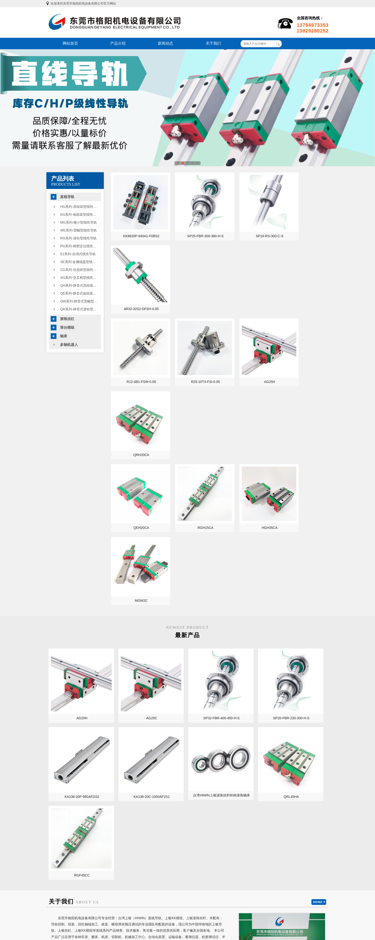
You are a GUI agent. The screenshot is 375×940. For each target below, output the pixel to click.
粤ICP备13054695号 (241, 917)
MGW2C (301, 354)
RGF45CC (242, 523)
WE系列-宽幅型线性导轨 (78, 230)
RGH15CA (191, 354)
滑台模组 (67, 327)
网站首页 (70, 43)
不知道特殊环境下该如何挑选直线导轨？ (132, 818)
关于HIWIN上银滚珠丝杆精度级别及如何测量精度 (279, 792)
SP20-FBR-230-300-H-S (242, 458)
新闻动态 (165, 43)
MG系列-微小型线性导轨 (78, 222)
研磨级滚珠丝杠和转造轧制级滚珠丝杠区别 (279, 785)
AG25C (130, 458)
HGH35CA (246, 354)
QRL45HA (186, 523)
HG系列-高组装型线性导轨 (80, 207)
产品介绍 (118, 43)
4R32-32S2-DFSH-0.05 (301, 227)
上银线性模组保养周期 (270, 812)
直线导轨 (67, 197)
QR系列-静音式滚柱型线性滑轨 (80, 309)
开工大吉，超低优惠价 (123, 792)
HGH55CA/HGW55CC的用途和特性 (279, 798)
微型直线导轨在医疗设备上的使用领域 (293, 725)
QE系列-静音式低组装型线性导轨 (80, 293)
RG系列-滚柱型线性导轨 (78, 238)
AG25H (246, 290)
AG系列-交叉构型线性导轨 (80, 277)
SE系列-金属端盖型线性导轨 (80, 262)
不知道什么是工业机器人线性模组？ (132, 825)
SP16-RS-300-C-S (246, 227)
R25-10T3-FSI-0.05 (191, 290)
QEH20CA (136, 354)
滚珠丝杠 (67, 319)
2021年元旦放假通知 (121, 785)
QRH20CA (301, 290)
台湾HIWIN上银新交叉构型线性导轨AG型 (132, 805)
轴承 (63, 336)
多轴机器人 (69, 345)
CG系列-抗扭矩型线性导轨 (80, 270)
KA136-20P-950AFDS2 (298, 458)
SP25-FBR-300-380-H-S (192, 227)
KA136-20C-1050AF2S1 (75, 523)
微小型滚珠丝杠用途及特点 (126, 812)
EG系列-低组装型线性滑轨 (80, 214)
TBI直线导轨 (56, 852)
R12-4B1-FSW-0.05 (136, 290)
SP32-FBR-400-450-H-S (187, 458)
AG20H (74, 458)
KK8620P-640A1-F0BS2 (137, 227)
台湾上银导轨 (76, 852)
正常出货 (113, 798)
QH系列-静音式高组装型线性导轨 (80, 285)
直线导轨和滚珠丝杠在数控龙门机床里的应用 (222, 711)
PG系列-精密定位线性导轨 (80, 246)
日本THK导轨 (97, 852)
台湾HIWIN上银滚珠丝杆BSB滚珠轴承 (131, 521)
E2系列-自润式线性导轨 (78, 254)
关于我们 (213, 43)
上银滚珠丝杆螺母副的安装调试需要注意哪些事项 (279, 825)
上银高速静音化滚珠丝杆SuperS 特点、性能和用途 (279, 805)
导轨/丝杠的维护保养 (139, 711)
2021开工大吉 (116, 778)
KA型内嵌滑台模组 (67, 725)
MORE (319, 549)
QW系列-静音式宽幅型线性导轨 (80, 301)
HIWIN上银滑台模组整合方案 (275, 778)
